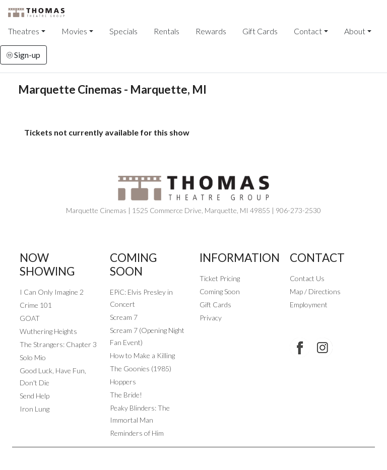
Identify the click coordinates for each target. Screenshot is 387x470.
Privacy (211, 317)
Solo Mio (33, 357)
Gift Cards (260, 31)
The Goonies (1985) (140, 368)
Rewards (211, 31)
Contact (308, 31)
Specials (123, 31)
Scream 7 (124, 317)
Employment (309, 304)
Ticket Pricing (220, 278)
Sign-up (23, 54)
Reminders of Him (137, 433)
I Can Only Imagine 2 (52, 292)
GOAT (30, 318)
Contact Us (307, 278)
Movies (74, 31)
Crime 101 (36, 305)
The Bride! (126, 394)
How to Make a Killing (142, 355)
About (354, 31)
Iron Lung (34, 409)
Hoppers (123, 381)
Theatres (23, 31)
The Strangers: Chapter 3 (58, 344)
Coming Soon (220, 291)
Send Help (34, 395)
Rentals (166, 31)
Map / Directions (315, 291)
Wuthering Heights (48, 331)
